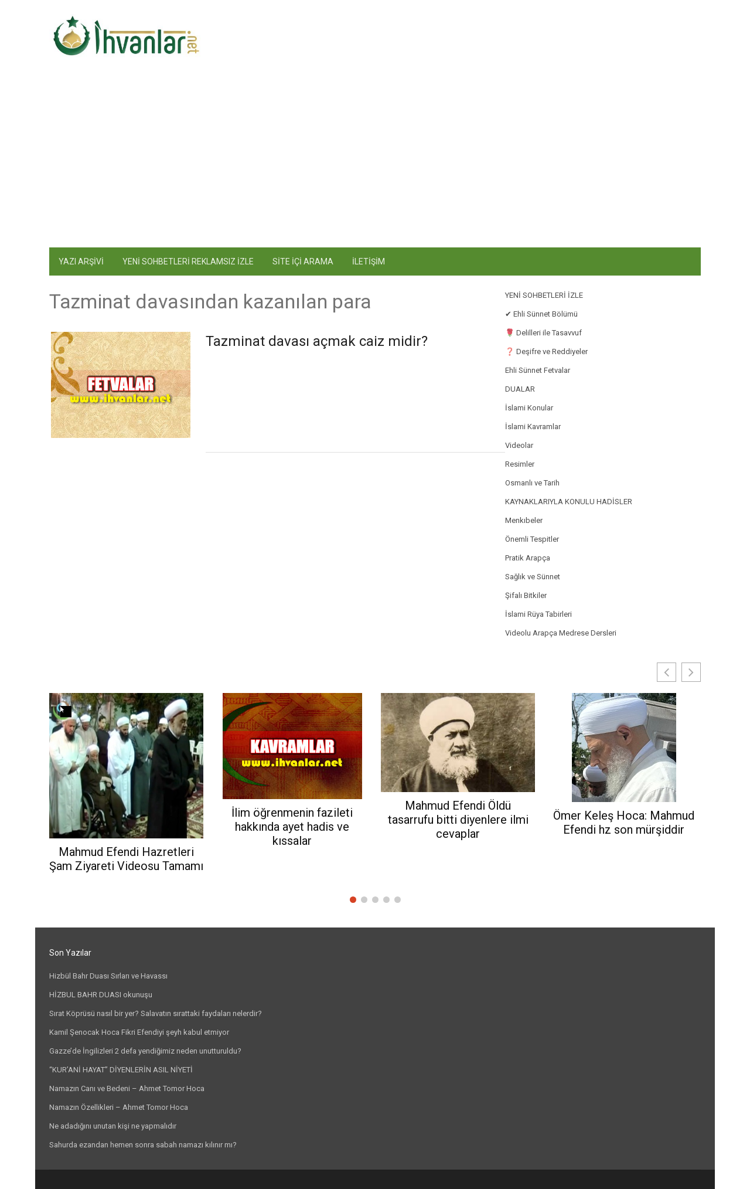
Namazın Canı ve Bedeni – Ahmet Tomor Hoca (126, 1088)
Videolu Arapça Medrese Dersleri (560, 633)
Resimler (519, 464)
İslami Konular (529, 407)
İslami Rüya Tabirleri (538, 614)
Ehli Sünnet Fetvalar (537, 370)
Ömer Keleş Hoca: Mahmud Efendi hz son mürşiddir (623, 822)
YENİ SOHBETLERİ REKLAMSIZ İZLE (188, 261)
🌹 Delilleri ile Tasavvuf (543, 332)
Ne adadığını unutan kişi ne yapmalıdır (112, 1126)
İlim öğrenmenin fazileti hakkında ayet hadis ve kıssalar (292, 827)
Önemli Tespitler (532, 539)
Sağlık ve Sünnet (532, 576)
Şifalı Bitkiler (526, 595)
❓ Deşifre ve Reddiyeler (546, 351)
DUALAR (520, 389)
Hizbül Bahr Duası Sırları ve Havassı (108, 975)
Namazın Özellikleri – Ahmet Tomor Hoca (118, 1107)
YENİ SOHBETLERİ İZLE (544, 295)
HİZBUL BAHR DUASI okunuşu (100, 994)
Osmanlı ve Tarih (532, 482)
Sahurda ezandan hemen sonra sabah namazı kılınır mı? (143, 1144)
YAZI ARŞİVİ (81, 261)
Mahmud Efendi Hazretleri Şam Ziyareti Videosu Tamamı (126, 859)
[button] (691, 672)
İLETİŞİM (368, 261)
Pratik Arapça (527, 557)
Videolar (519, 445)
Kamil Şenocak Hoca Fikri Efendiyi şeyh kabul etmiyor (139, 1032)
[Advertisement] (375, 159)
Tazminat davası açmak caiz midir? (317, 341)
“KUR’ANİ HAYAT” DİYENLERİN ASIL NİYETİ (121, 1069)
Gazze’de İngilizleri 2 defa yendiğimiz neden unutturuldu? (145, 1051)
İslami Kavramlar (533, 426)
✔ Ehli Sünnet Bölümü (541, 314)
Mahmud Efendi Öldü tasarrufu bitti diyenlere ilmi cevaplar (458, 820)
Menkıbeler (524, 520)
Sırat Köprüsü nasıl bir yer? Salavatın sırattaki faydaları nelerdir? (155, 1013)
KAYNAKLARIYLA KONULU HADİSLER (568, 501)
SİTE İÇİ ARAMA (302, 261)
